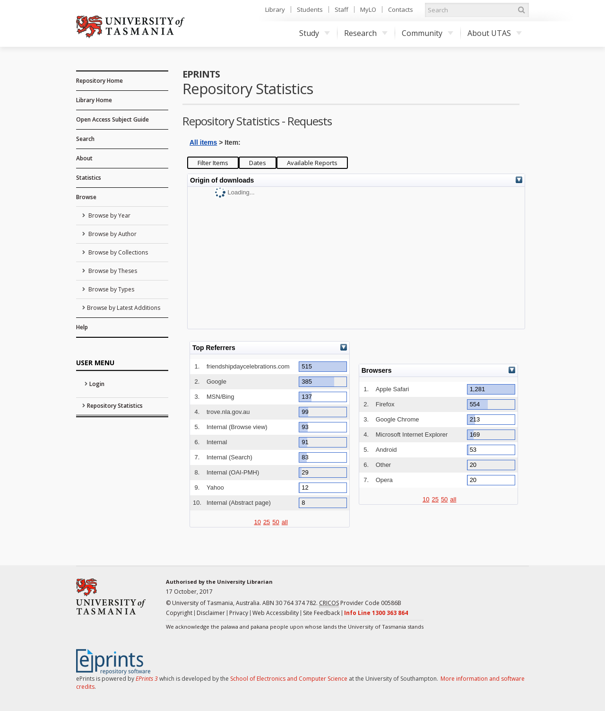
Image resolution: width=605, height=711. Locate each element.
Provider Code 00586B (360, 603)
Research (366, 33)
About (84, 158)
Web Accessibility (275, 613)
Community (427, 33)
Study (314, 33)
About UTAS (494, 33)
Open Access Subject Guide (112, 119)
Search (85, 139)
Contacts (400, 9)
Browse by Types (110, 289)
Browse (86, 197)
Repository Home (99, 81)
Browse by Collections (117, 252)
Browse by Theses (112, 271)
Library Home (94, 100)
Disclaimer (211, 613)
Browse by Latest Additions (123, 308)
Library (275, 9)
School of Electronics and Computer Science (288, 679)
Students (310, 9)
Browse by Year (108, 215)
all (285, 522)
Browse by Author (112, 234)
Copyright (179, 613)
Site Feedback (321, 613)
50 (275, 522)
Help (82, 327)
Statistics (88, 178)
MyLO (368, 9)
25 (266, 522)
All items (203, 142)
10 (257, 522)
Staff (341, 9)
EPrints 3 (147, 679)
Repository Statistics (115, 406)
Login (96, 384)
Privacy (238, 613)
